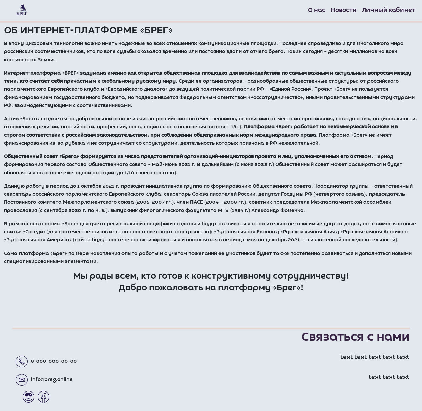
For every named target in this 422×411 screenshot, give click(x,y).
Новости (344, 10)
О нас (316, 10)
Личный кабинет (388, 10)
